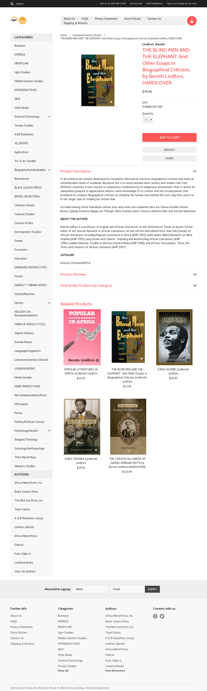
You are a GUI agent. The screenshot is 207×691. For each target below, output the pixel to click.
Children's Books (25, 205)
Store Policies (132, 18)
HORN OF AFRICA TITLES (30, 324)
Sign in (170, 3)
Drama (19, 241)
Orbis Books (22, 108)
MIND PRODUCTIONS (27, 386)
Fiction (19, 276)
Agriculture (21, 152)
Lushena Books (24, 562)
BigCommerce (103, 688)
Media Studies (23, 377)
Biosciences (22, 178)
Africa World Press (26, 536)
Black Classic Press (26, 491)
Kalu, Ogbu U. (23, 553)
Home (63, 35)
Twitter (162, 616)
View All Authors (25, 571)
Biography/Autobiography (30, 170)
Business (20, 45)
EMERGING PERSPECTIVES (31, 267)
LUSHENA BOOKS (25, 368)
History (19, 303)
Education (21, 258)
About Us (69, 18)
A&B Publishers (24, 134)
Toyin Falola (22, 509)
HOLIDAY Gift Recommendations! (26, 313)
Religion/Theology (26, 439)
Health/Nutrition (25, 294)
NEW (17, 99)
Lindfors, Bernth (24, 527)
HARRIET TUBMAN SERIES (31, 285)
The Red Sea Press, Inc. (29, 500)
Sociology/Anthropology (29, 448)
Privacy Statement (106, 18)
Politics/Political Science (30, 422)
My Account (136, 3)
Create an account (187, 3)
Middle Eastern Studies (29, 81)
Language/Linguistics (28, 351)
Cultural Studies (25, 214)
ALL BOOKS (21, 143)
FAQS (85, 18)
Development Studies (28, 232)
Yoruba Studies (24, 125)
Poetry (19, 413)
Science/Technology (27, 116)
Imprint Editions (24, 333)
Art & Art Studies (25, 161)
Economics (21, 249)
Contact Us (154, 18)
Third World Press (25, 457)
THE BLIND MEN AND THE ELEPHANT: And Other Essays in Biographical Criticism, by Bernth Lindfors (127, 375)
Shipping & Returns (76, 23)
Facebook (155, 616)
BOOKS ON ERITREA (27, 196)
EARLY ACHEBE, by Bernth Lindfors (173, 371)
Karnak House (23, 342)
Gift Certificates (155, 3)
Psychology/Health (26, 430)
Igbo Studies (22, 72)
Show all (63, 670)
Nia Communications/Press (31, 395)
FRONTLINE (22, 63)
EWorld (19, 545)
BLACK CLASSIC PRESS (28, 187)
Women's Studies (25, 466)
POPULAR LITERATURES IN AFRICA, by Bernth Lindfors (81, 371)
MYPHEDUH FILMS (26, 90)
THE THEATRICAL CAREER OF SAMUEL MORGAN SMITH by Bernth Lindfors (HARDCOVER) (127, 463)
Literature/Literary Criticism (31, 360)
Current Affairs (24, 223)
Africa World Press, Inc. (29, 483)
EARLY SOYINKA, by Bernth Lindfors (81, 461)
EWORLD (20, 54)
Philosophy (21, 404)
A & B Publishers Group (29, 518)
